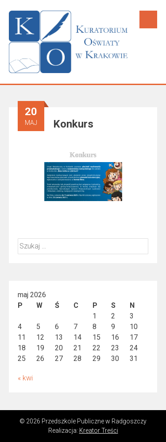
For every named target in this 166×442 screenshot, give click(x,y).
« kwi (25, 378)
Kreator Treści (98, 430)
